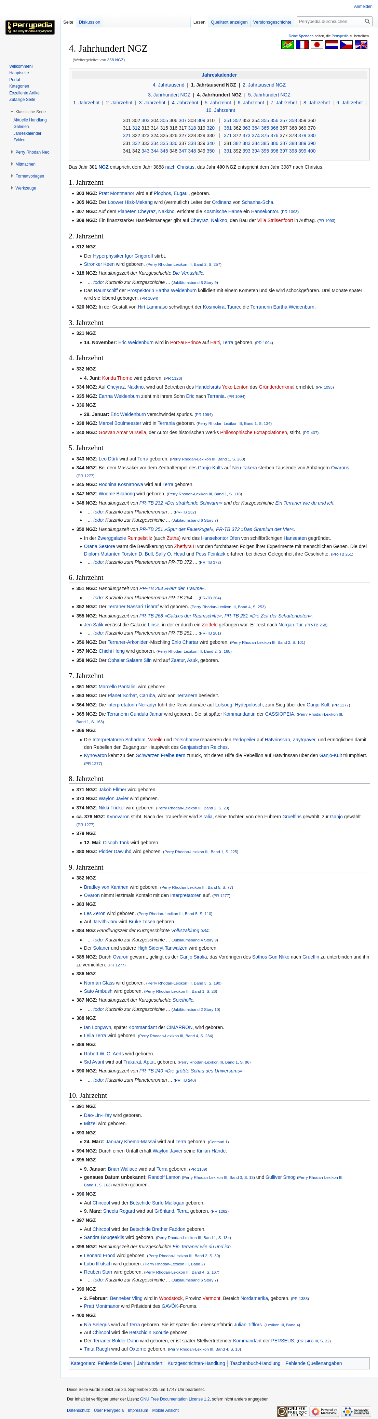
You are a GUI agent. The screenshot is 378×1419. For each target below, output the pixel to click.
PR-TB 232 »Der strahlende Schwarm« (180, 503)
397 (283, 151)
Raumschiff (106, 290)
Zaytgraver (304, 739)
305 (164, 120)
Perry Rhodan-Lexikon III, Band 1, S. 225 (200, 851)
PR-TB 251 (342, 554)
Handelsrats (208, 387)
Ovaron (92, 895)
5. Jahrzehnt (218, 102)
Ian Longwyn (97, 1027)
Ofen (234, 538)
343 (145, 151)
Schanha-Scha (257, 202)
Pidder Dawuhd (115, 851)
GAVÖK (170, 1306)
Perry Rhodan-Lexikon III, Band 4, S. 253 (228, 606)
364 (256, 128)
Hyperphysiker (108, 256)
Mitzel (90, 1123)
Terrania (216, 396)
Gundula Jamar (146, 714)
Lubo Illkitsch (98, 1263)
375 (265, 135)
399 (302, 151)
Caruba (147, 695)
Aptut (149, 1062)
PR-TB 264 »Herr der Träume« (172, 588)
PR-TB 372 (210, 562)
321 (127, 135)
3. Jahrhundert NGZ (169, 94)
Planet (114, 695)
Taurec (234, 307)
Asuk (192, 660)
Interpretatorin (122, 704)
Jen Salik (94, 624)
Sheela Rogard (119, 1211)
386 (274, 143)
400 (311, 151)
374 (256, 135)
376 (274, 135)
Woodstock (171, 1298)
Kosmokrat (214, 307)
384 (256, 143)
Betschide (140, 1203)
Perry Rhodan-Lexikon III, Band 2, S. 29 (193, 808)
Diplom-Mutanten (102, 554)
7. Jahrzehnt (284, 102)
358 (293, 120)
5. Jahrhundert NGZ (269, 94)
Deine (301, 36)
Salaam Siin (139, 660)
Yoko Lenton (235, 387)
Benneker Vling (126, 1298)
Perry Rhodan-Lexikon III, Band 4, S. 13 (204, 1349)
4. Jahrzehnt (185, 102)
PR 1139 (198, 1169)
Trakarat (132, 1062)
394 (256, 151)
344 (155, 151)
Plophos (162, 193)
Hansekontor (264, 211)
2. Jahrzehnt (119, 102)
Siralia (206, 816)
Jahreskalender (219, 75)
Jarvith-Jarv (105, 921)
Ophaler (116, 660)
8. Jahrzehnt (316, 102)
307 (183, 120)
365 (265, 128)
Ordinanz (221, 202)
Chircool (101, 1203)
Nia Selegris (97, 1324)
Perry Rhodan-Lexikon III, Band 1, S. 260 (207, 459)
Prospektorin (140, 290)
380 (311, 135)
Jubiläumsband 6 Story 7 (195, 520)
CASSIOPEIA (279, 714)
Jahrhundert (150, 1363)
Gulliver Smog (281, 1177)
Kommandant (143, 1027)
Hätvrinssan (277, 739)
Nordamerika (254, 1298)
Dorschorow (186, 739)
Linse (153, 624)
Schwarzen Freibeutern (161, 755)
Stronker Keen (99, 264)
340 (211, 143)
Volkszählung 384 (189, 930)
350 (211, 151)
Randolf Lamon (164, 1177)
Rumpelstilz (139, 538)
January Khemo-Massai (131, 1141)
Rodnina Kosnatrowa (121, 484)
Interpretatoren (108, 739)
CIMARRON (179, 1027)
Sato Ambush (98, 991)
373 (246, 135)
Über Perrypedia (109, 1410)
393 (246, 151)
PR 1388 (300, 1298)
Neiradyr (147, 704)
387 (283, 143)
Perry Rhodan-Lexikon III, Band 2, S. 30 (183, 1255)
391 (228, 151)
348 (192, 151)
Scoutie (161, 1332)
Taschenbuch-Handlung (255, 1363)
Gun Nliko (278, 957)
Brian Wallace (122, 1169)
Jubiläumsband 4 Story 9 (195, 940)
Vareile (155, 739)
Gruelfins (291, 816)
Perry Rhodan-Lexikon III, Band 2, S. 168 (194, 651)
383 (246, 143)
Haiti (215, 342)
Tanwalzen (176, 948)
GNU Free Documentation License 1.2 (175, 1399)
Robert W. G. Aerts (104, 1053)
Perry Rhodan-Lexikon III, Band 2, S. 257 (184, 264)
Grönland (164, 1211)
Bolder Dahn (125, 1340)
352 (237, 120)
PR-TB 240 (185, 1080)
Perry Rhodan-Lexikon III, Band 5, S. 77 (196, 887)
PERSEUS (282, 1340)
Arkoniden (138, 642)
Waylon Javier (114, 798)
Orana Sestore (99, 546)
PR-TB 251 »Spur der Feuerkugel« (176, 529)
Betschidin (140, 1332)
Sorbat (130, 695)
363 (246, 128)
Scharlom (135, 739)
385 (265, 143)
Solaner (101, 948)
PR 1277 (85, 475)
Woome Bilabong (117, 493)
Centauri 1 (218, 1142)
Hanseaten (295, 538)
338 (192, 143)
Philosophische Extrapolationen (253, 432)
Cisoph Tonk (116, 842)
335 (164, 143)
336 (173, 143)
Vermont (211, 1298)
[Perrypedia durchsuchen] (335, 21)
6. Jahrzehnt (251, 102)
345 (164, 151)
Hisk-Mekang (139, 202)
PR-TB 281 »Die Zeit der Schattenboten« (268, 616)
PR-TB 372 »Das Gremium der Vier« (255, 529)
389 (302, 143)
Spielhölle (183, 1000)
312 (136, 128)
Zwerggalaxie (111, 538)
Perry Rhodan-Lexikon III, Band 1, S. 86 (214, 1062)
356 (274, 120)
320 (211, 128)
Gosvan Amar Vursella (122, 432)
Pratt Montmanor (116, 193)
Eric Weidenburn (135, 342)
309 (201, 120)
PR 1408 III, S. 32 (313, 1341)
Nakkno (166, 211)
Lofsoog (223, 704)
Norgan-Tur (290, 624)
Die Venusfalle (188, 273)
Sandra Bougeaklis (104, 1237)
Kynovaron (95, 755)
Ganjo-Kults (210, 467)
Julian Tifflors (247, 1324)
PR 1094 (149, 298)
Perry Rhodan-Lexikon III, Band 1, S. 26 (181, 991)
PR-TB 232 (185, 512)
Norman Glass (99, 983)
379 (302, 135)
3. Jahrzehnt (152, 102)
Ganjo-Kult (318, 704)
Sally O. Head (170, 554)
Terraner (116, 606)
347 (183, 151)
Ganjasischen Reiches (204, 747)
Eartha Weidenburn (176, 290)
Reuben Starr (98, 1272)
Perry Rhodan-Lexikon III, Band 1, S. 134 (234, 423)
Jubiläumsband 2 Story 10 (196, 1009)
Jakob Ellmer (112, 789)
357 (283, 120)
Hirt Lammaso (152, 307)
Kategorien (82, 1363)
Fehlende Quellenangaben (314, 1363)
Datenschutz (78, 1410)
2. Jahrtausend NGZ (264, 85)
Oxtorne (137, 1349)
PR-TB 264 (210, 598)
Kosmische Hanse (222, 211)
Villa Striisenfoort (275, 220)
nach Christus (180, 167)
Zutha (173, 538)
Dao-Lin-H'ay (98, 1115)
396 (274, 151)
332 (136, 143)
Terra (227, 342)
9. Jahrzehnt (349, 102)
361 (228, 128)
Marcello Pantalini (118, 686)
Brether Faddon (168, 1229)
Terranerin (261, 307)
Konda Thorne (117, 378)
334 (155, 143)
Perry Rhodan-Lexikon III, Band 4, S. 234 (175, 1035)
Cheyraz (147, 211)
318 (192, 128)
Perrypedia (340, 36)
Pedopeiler (244, 739)
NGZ (103, 167)
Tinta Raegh (97, 1349)
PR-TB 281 (210, 633)
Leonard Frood (100, 1255)
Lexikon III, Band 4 (282, 1325)
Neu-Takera (244, 467)
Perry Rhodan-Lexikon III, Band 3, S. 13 (218, 1177)
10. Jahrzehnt (220, 110)
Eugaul (181, 193)
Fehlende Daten (115, 1363)
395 (265, 151)
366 (274, 128)
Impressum (138, 1410)
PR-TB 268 (316, 625)
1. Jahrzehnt (86, 102)
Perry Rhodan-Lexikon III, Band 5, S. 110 (174, 913)
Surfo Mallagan (168, 1203)
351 (228, 120)
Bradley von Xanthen (106, 887)
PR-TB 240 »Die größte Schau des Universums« (191, 1070)
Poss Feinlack (210, 554)
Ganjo (336, 816)
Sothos (259, 957)
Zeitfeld (210, 624)
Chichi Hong (112, 651)
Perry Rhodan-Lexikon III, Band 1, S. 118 (204, 494)
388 (293, 143)
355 (265, 120)
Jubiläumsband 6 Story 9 (195, 282)
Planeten (127, 211)
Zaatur (178, 660)
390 (311, 143)
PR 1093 (289, 211)
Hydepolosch (248, 704)
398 (293, 151)
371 (228, 135)
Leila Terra (95, 1035)
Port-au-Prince (185, 342)
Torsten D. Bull (137, 554)
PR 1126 (173, 378)
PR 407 (311, 432)
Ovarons (340, 467)
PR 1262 (219, 1211)
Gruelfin (310, 957)
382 (237, 143)
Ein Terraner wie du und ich (304, 503)
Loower (115, 202)
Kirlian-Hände (211, 1151)
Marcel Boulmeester (120, 423)
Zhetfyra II (185, 546)
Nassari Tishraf (143, 606)
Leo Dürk (108, 458)
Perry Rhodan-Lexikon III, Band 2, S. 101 (267, 642)
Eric (190, 396)
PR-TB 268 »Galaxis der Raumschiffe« (180, 616)
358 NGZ (115, 59)
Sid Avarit (94, 1062)
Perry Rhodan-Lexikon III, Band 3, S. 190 (184, 983)
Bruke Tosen (142, 921)
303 (145, 120)
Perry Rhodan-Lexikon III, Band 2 (174, 1264)
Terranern (187, 695)
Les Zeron (95, 913)
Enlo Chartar (185, 642)
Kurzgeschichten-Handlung (196, 1363)
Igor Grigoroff (139, 256)
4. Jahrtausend (169, 85)
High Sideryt (150, 948)
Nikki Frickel (111, 807)
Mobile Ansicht (165, 1410)
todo (98, 282)
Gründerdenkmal (276, 387)
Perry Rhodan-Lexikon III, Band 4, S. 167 (182, 1272)
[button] (30, 111)
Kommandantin (239, 714)
